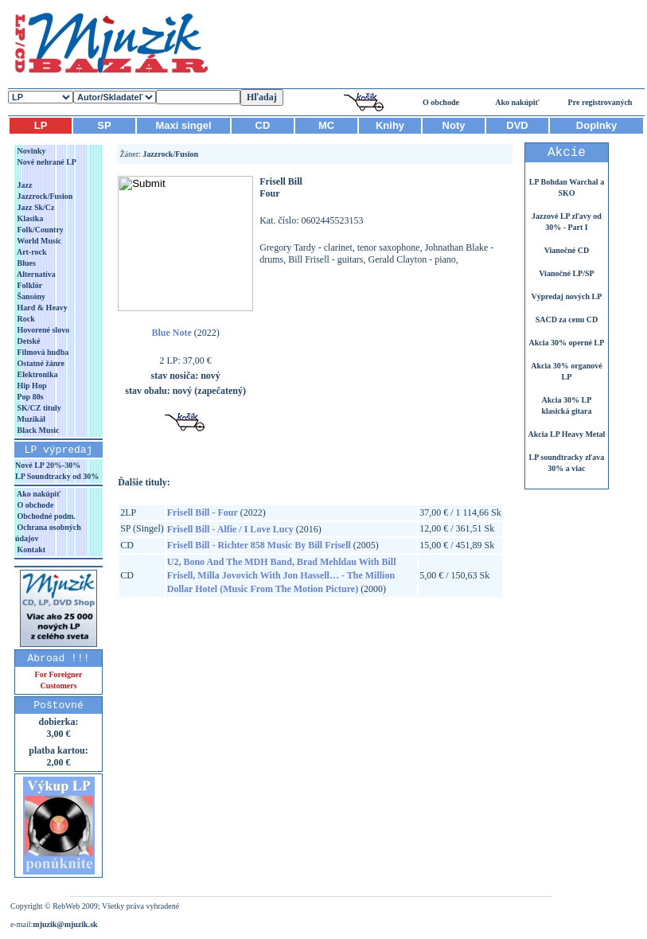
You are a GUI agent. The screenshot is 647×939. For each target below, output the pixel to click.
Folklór (28, 285)
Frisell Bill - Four (202, 512)
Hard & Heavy (41, 307)
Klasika (29, 218)
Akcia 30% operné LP (567, 342)
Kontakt (30, 549)
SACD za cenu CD (567, 319)
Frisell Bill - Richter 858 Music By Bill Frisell (259, 545)
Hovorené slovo (42, 329)
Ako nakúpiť (517, 102)
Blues (25, 263)
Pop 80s (29, 396)
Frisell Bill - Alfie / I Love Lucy (230, 529)
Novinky (30, 150)
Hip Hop (30, 385)
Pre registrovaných (600, 102)
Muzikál (30, 419)
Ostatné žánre (39, 363)
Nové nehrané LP (45, 162)
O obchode (441, 102)
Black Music (37, 430)
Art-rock (31, 251)
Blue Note (171, 332)
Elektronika (36, 374)
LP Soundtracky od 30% (57, 476)
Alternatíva (35, 274)
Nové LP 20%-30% (47, 465)
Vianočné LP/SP (566, 273)
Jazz (23, 185)
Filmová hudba (41, 352)
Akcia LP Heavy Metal (566, 434)
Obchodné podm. (45, 516)
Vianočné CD (567, 250)
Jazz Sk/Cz (34, 207)
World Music (38, 240)
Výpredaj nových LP (567, 296)
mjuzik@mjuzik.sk (65, 924)
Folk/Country (39, 229)
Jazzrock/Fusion (43, 196)
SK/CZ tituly (38, 407)
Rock (25, 318)
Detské (27, 341)
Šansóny (30, 296)
